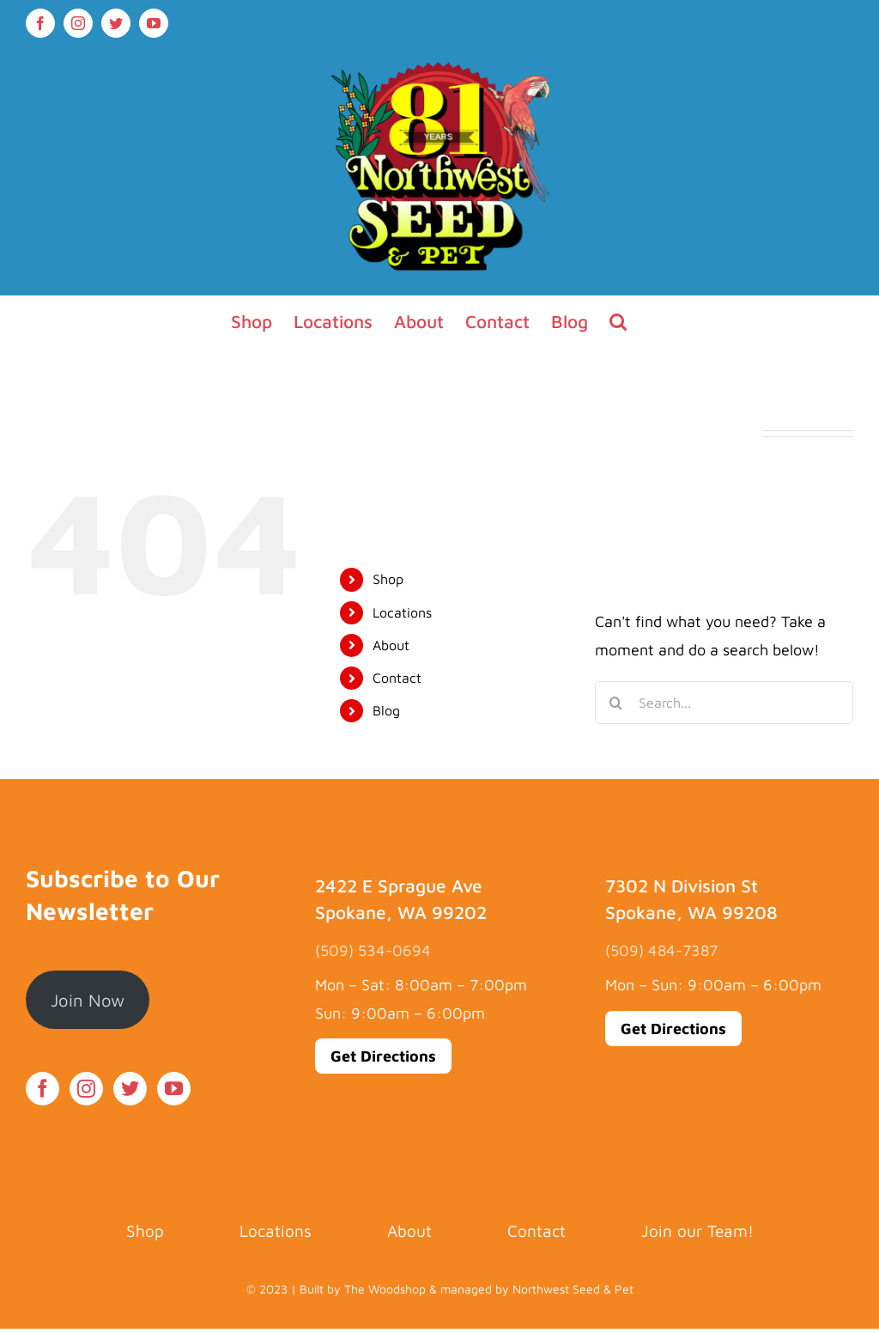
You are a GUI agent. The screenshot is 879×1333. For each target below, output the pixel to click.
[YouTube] (174, 1088)
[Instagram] (86, 1088)
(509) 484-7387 (661, 950)
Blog (386, 710)
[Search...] (724, 702)
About (391, 645)
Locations (402, 612)
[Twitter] (130, 1088)
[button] (618, 321)
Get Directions (383, 1056)
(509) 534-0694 (373, 950)
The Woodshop (385, 1288)
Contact (397, 677)
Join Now (87, 999)
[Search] (616, 702)
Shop (388, 579)
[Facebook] (42, 1088)
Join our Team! (697, 1230)
